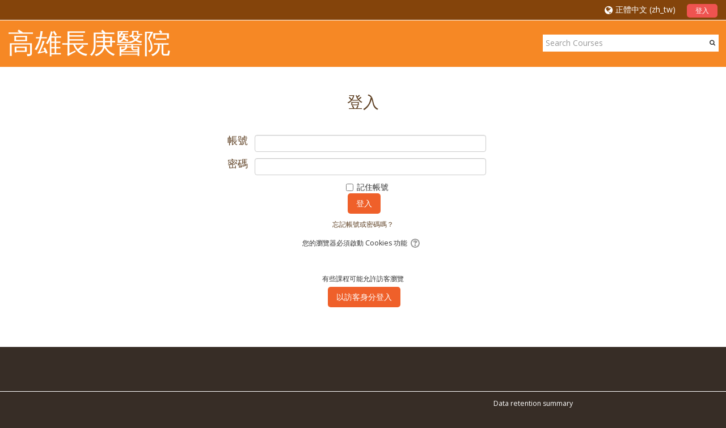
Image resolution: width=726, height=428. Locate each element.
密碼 (237, 163)
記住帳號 (373, 186)
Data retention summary (533, 403)
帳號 (237, 140)
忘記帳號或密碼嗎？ (363, 224)
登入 (702, 10)
